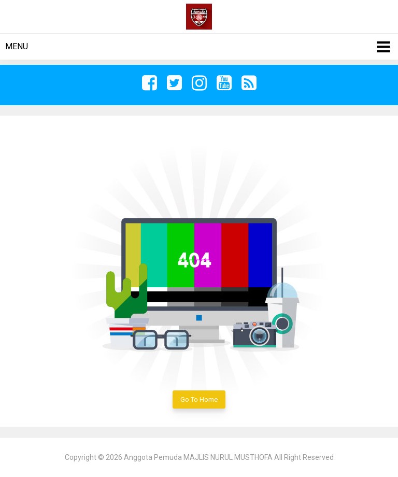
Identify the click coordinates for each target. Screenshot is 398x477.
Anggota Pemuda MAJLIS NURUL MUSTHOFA (198, 457)
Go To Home (199, 399)
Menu (16, 46)
